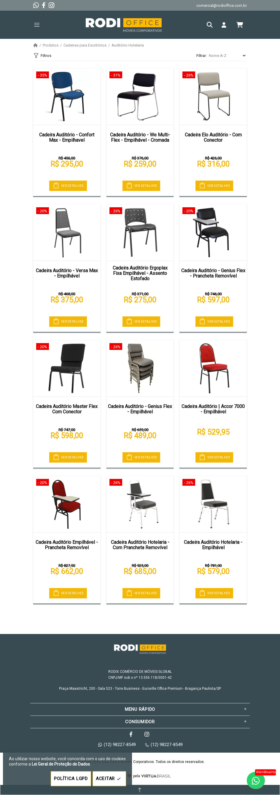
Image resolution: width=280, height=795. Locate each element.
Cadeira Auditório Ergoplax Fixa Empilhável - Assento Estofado (140, 273)
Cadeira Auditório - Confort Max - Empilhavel (66, 137)
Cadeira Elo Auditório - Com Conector (213, 137)
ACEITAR (109, 779)
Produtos (50, 45)
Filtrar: (201, 55)
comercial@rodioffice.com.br (221, 5)
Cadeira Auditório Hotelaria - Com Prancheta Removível (140, 544)
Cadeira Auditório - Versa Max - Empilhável (67, 273)
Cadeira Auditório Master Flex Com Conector (67, 409)
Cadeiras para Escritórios (84, 45)
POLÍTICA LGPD (71, 778)
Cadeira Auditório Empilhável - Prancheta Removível (67, 544)
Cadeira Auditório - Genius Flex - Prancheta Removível (213, 273)
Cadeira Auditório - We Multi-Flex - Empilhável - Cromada (140, 137)
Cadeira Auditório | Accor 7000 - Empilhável (213, 409)
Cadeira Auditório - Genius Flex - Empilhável (140, 409)
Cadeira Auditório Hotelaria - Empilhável (213, 544)
